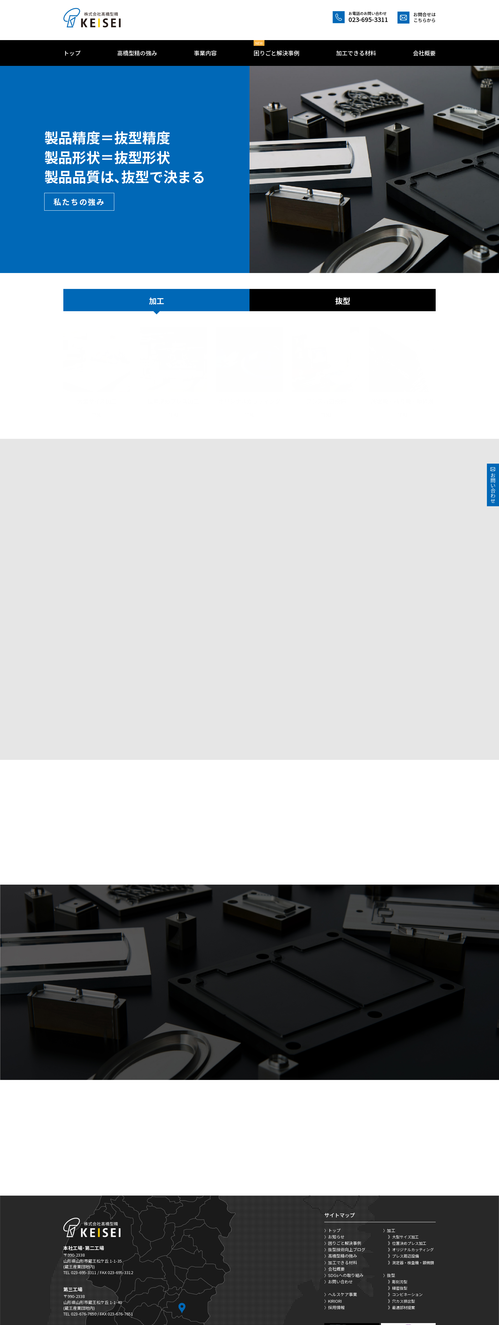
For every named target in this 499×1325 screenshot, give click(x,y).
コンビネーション (407, 1214)
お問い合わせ (340, 1201)
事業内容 (205, 53)
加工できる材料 (356, 53)
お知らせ (336, 1156)
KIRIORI (335, 1221)
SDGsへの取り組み (345, 1195)
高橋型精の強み (137, 53)
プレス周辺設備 (405, 1176)
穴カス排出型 (403, 1220)
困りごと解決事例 (276, 53)
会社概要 (424, 53)
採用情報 (336, 1227)
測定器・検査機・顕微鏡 (413, 1182)
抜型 (342, 300)
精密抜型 (399, 1207)
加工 (156, 300)
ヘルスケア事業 (342, 1214)
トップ (72, 53)
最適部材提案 (403, 1227)
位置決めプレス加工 (409, 1163)
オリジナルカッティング (413, 1169)
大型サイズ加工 (405, 1156)
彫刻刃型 (399, 1201)
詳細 (97, 408)
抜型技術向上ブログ (346, 1169)
